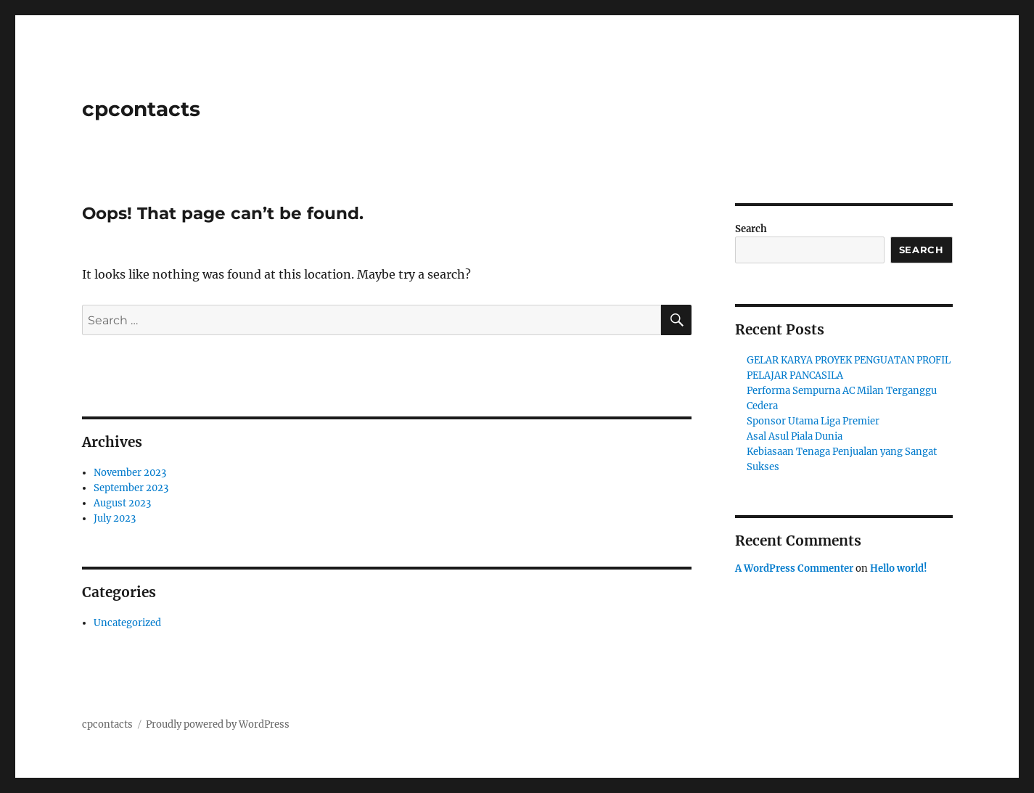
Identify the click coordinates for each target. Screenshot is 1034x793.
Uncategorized (127, 623)
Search (751, 229)
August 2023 (122, 503)
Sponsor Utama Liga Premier (813, 421)
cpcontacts (141, 108)
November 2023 (130, 473)
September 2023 (131, 488)
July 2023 (115, 518)
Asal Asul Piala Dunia (794, 436)
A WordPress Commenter (794, 568)
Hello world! (898, 568)
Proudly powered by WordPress (218, 724)
